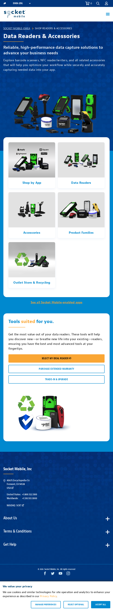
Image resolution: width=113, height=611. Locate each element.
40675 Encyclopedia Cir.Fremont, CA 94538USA (18, 484)
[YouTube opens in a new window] (60, 574)
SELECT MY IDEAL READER (56, 358)
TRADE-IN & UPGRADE (56, 379)
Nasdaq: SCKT (15, 505)
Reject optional (76, 604)
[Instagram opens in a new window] (68, 574)
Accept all (100, 604)
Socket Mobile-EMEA (16, 28)
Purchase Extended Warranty (56, 369)
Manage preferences (45, 604)
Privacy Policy (48, 596)
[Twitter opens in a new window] (52, 574)
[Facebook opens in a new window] (45, 574)
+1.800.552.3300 (29, 494)
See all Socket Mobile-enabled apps (56, 302)
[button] (98, 3)
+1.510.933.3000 (29, 498)
